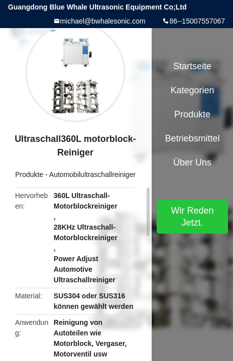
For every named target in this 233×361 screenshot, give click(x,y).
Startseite (192, 66)
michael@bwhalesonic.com (103, 21)
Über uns (192, 162)
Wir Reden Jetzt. (192, 217)
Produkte (29, 174)
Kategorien (192, 90)
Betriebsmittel (192, 138)
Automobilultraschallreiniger (92, 174)
